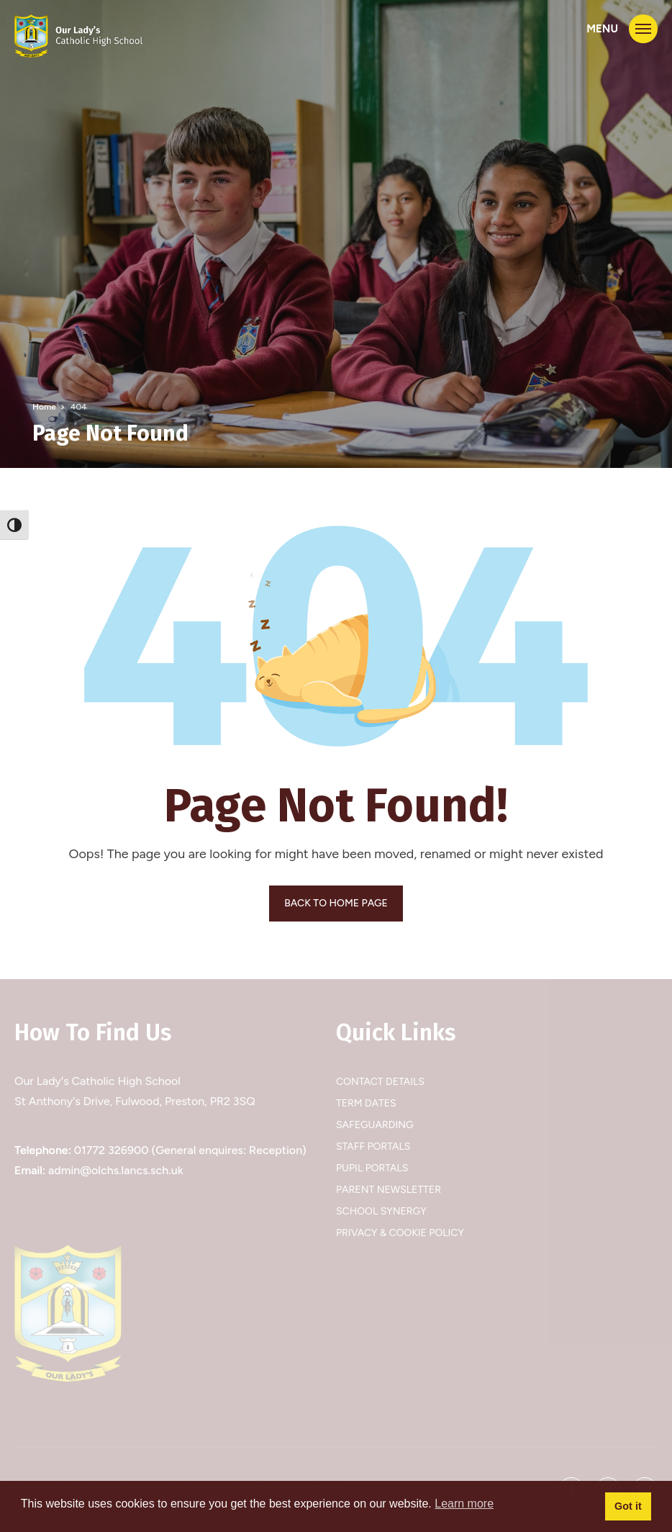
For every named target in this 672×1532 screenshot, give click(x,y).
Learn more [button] (464, 1503)
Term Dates (366, 1103)
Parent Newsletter (388, 1190)
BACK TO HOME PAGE (336, 903)
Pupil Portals (372, 1168)
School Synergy (381, 1211)
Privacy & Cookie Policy (400, 1233)
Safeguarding (375, 1125)
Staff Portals (373, 1146)
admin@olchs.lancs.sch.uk (115, 1170)
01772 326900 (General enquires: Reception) (190, 1150)
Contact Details (380, 1082)
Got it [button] (628, 1506)
